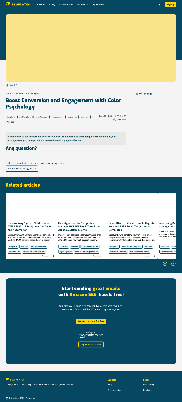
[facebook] (7, 85)
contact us (23, 163)
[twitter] (15, 85)
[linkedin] (11, 85)
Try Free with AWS (91, 344)
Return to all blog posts (21, 168)
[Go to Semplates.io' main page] (21, 4)
